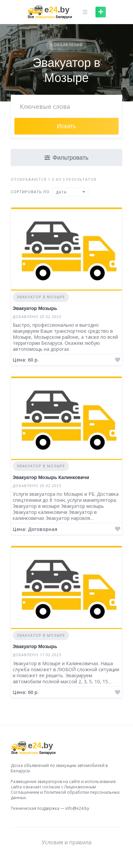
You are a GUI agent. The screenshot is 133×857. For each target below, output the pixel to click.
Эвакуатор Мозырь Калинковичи (51, 477)
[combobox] (70, 192)
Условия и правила (66, 842)
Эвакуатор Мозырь (35, 308)
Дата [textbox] (61, 191)
